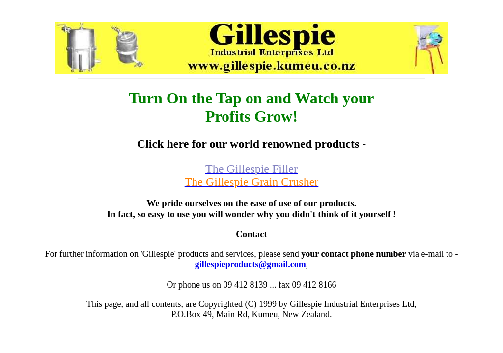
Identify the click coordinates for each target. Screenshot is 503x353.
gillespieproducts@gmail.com (250, 264)
